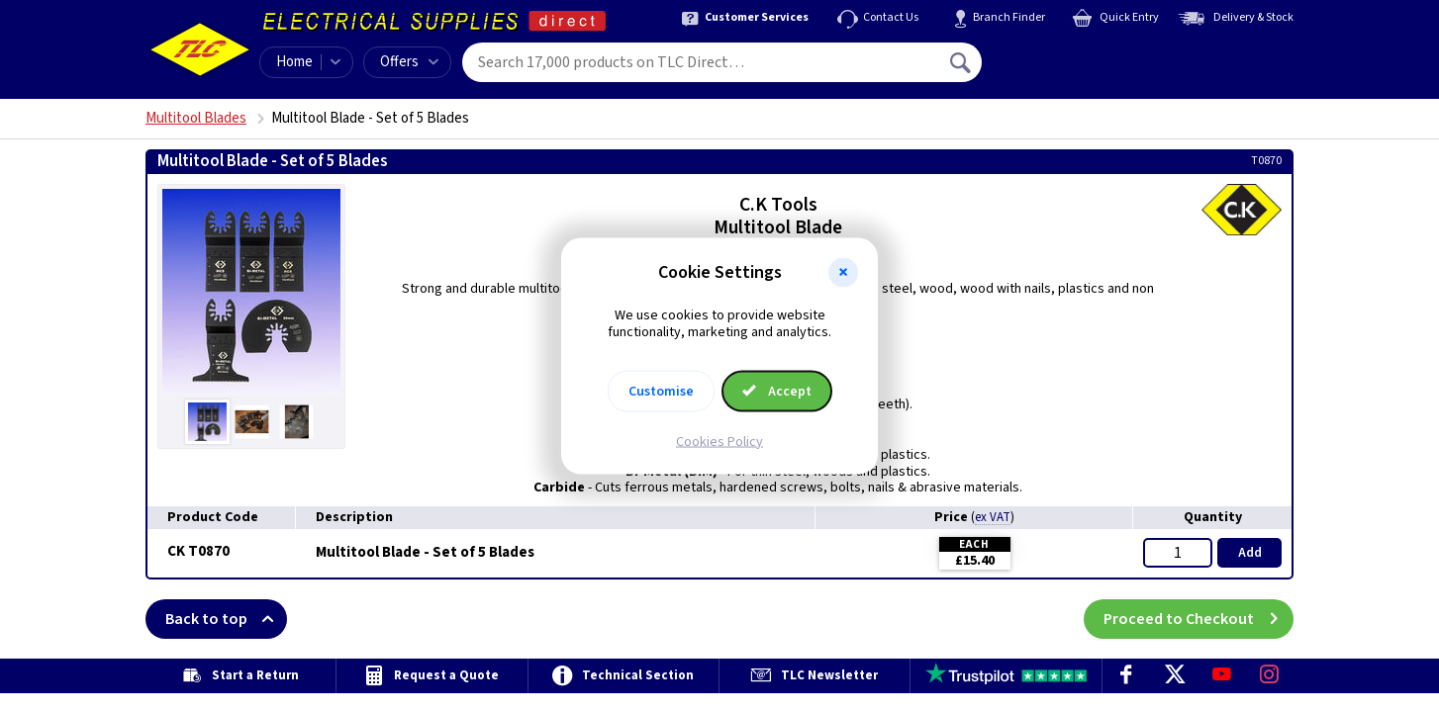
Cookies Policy (719, 441)
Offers (409, 61)
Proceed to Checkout (1198, 619)
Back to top (226, 619)
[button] (843, 273)
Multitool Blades (195, 118)
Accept (777, 390)
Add (1250, 553)
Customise (661, 390)
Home (294, 61)
